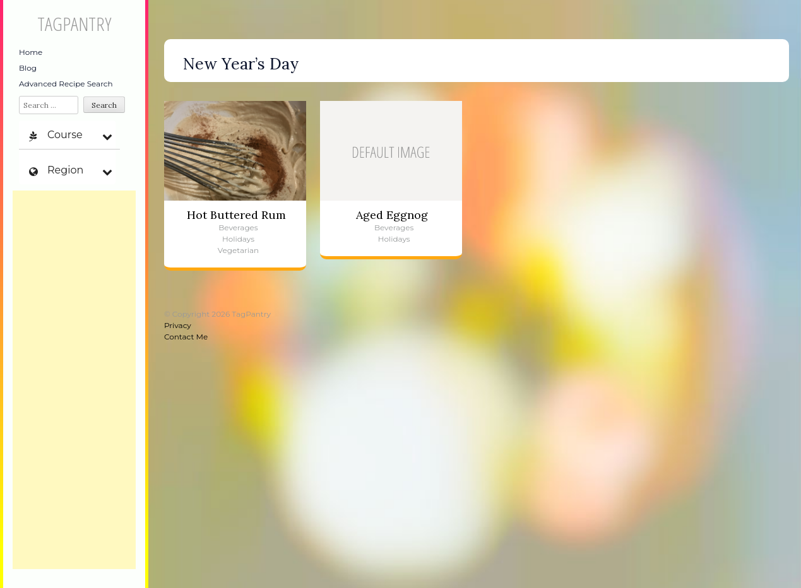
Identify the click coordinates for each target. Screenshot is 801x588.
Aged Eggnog (392, 215)
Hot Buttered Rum (236, 215)
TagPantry (74, 24)
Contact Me (186, 336)
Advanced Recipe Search (66, 83)
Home (30, 52)
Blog (28, 68)
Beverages (238, 227)
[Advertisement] (74, 380)
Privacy (177, 325)
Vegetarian (238, 250)
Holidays (238, 239)
